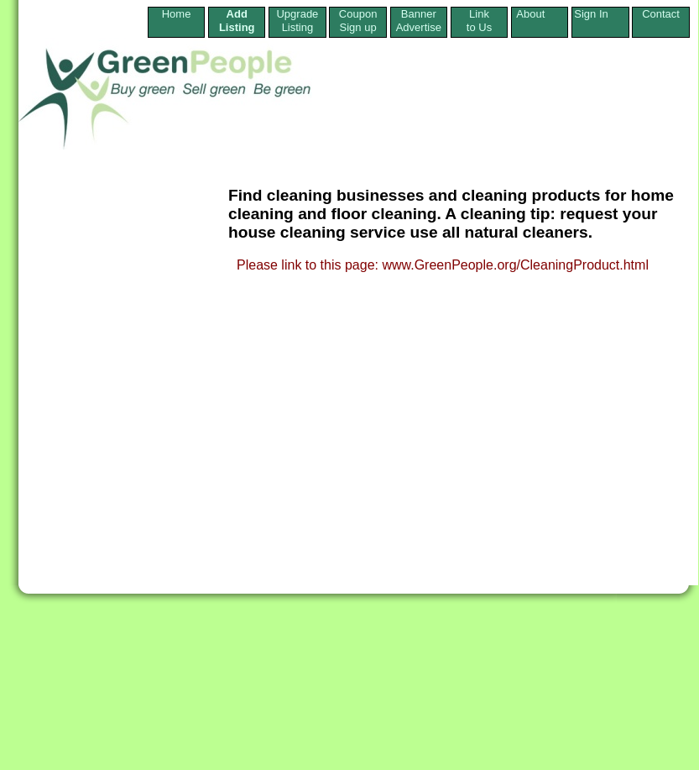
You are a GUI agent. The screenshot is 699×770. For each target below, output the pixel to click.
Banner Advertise (418, 21)
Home (176, 21)
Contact (661, 21)
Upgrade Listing (297, 21)
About (539, 14)
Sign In (600, 14)
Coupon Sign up (358, 21)
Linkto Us (479, 21)
